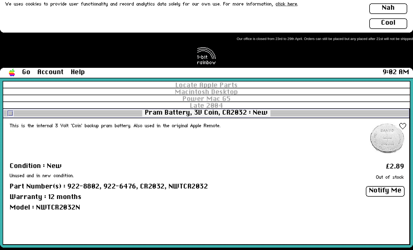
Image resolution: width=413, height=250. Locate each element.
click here (286, 4)
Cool (388, 22)
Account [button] (50, 72)
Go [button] (26, 72)
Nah (388, 7)
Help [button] (78, 72)
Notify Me (385, 190)
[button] (12, 73)
